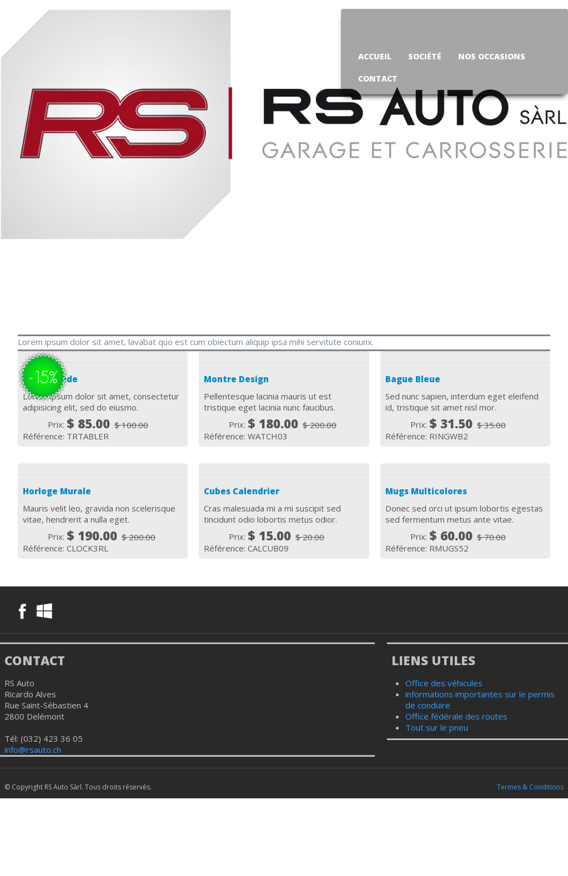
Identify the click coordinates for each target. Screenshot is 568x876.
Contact (378, 78)
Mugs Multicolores (426, 491)
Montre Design (236, 378)
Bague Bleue (412, 378)
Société (424, 56)
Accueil (374, 56)
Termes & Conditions (530, 787)
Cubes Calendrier (241, 491)
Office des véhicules (443, 682)
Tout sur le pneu (436, 727)
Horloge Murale (57, 491)
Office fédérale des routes (456, 716)
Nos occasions (491, 56)
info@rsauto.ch (32, 749)
